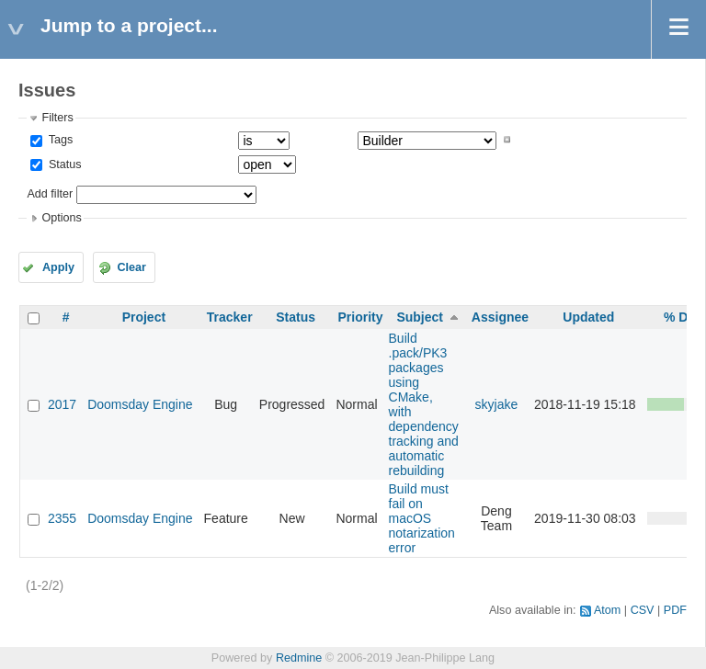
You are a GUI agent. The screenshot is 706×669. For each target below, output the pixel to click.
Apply (58, 267)
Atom (607, 610)
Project (143, 317)
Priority (359, 317)
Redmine (299, 658)
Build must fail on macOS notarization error (422, 518)
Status (63, 164)
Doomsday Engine (139, 404)
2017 (62, 404)
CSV (643, 610)
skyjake (496, 404)
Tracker (230, 317)
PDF (675, 610)
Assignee (500, 317)
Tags (59, 139)
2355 (62, 518)
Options (61, 217)
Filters (57, 117)
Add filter (50, 193)
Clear (131, 267)
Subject (419, 317)
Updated (588, 317)
